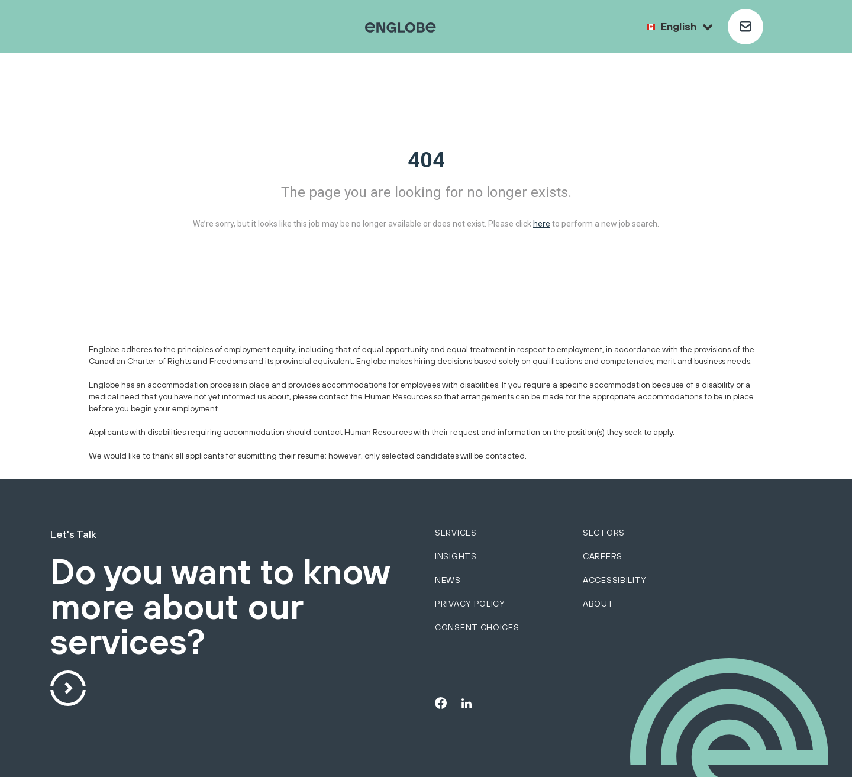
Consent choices (477, 627)
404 (426, 160)
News (448, 580)
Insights (456, 556)
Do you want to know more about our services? (219, 607)
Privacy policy (470, 603)
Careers (602, 556)
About (598, 603)
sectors (604, 532)
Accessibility (615, 580)
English (687, 26)
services (456, 532)
